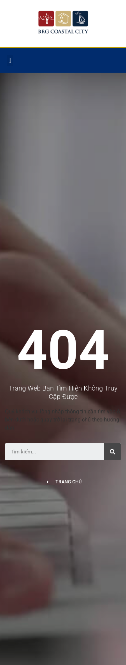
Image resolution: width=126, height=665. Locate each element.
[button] (10, 60)
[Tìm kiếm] (112, 451)
